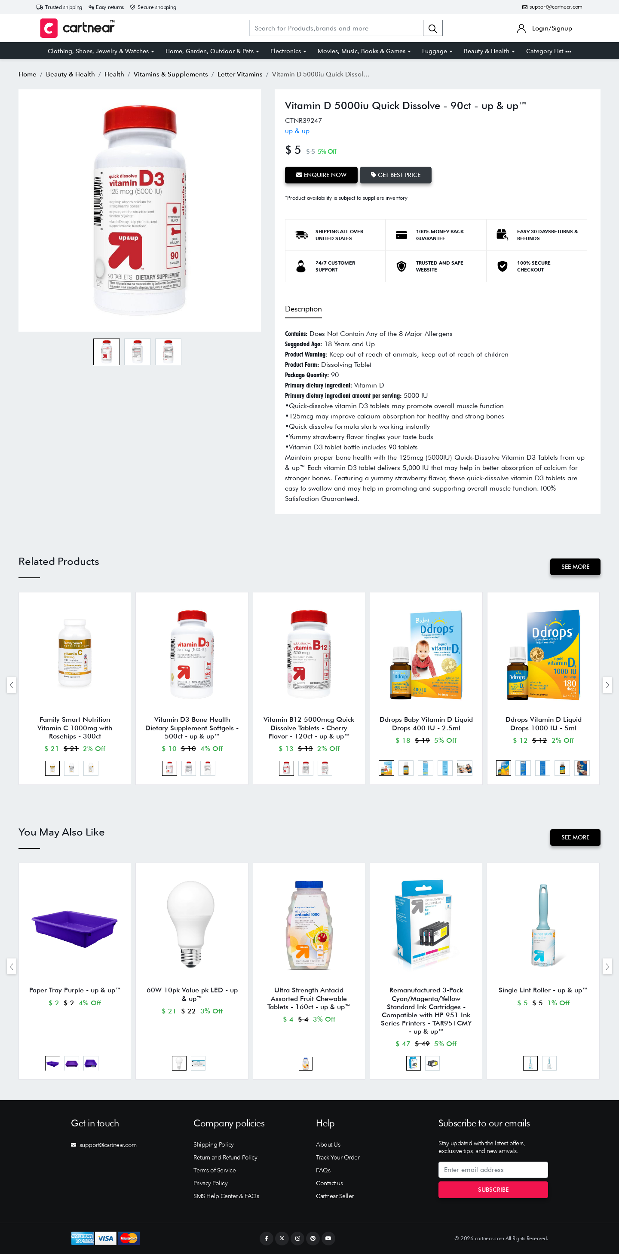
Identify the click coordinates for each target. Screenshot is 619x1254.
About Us (328, 1144)
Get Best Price (395, 174)
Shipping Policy (213, 1144)
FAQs (323, 1170)
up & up (297, 131)
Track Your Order (337, 1157)
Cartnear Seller (335, 1196)
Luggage (434, 51)
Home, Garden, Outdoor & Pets (209, 51)
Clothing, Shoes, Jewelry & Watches (98, 51)
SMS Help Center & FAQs (226, 1196)
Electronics (285, 51)
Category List (548, 51)
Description (303, 308)
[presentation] (11, 685)
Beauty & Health (486, 51)
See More (575, 566)
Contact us (329, 1183)
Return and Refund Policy (225, 1157)
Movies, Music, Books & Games (361, 51)
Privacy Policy (210, 1183)
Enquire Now (321, 174)
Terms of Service (214, 1170)
